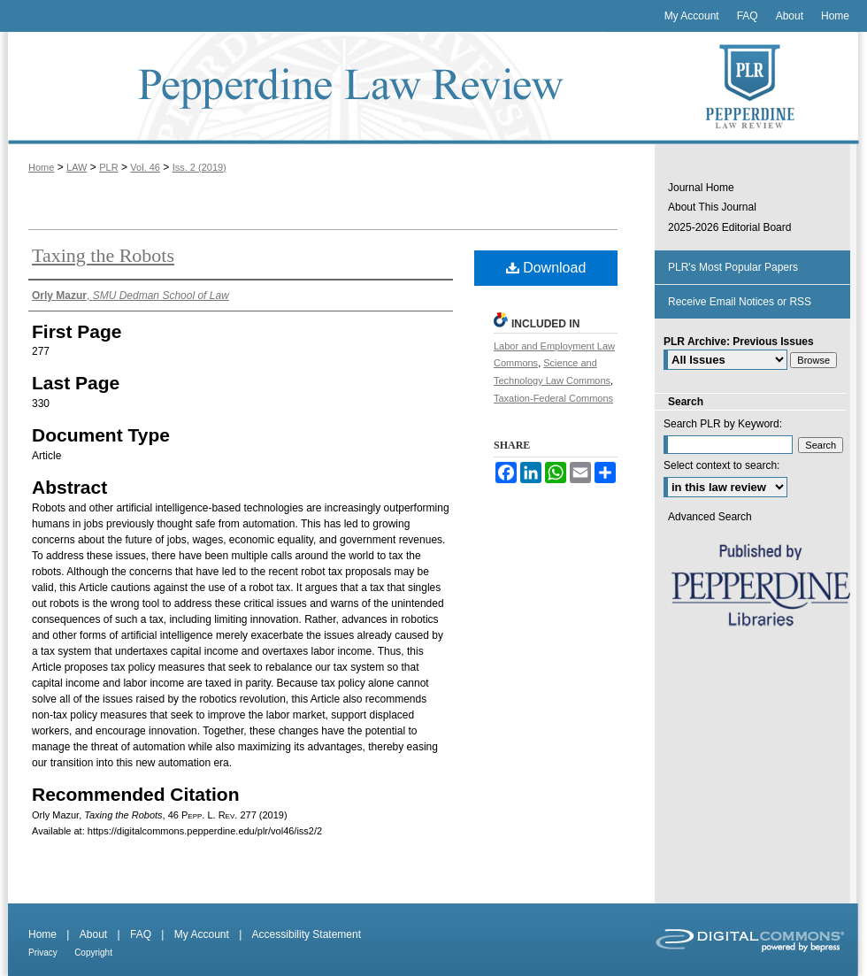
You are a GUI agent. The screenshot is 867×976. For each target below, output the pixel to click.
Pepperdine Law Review (327, 88)
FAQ (140, 934)
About (93, 934)
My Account (201, 934)
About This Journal (712, 207)
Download (546, 267)
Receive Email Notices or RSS (739, 302)
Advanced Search (710, 517)
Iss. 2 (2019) (199, 167)
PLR (108, 167)
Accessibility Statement (306, 934)
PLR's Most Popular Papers (733, 267)
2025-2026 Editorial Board (729, 227)
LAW (76, 167)
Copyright (93, 952)
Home (41, 167)
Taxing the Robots (103, 255)
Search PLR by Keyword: (723, 424)
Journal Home (701, 187)
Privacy (43, 952)
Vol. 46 (145, 167)
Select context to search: (721, 465)
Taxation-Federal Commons (553, 398)
